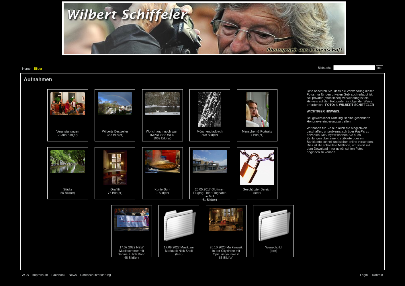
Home (26, 68)
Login (364, 275)
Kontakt (377, 275)
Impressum (40, 275)
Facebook (58, 275)
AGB (25, 275)
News (73, 275)
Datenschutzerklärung (95, 275)
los (379, 67)
